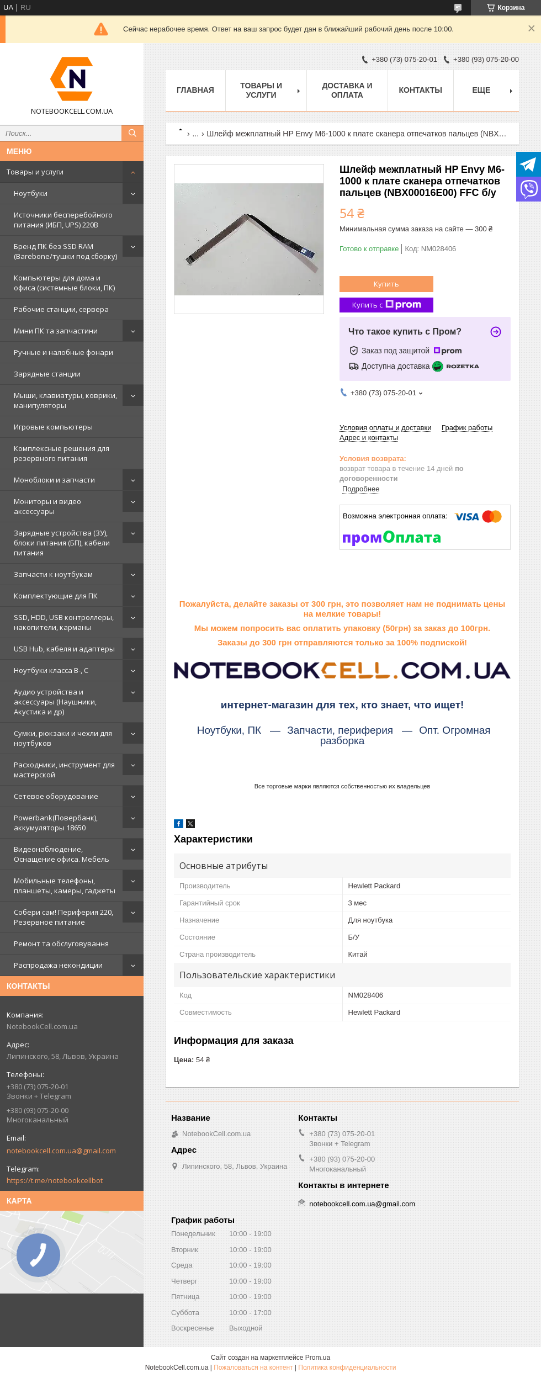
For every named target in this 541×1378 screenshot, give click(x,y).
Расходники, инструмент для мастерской (64, 770)
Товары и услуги (35, 172)
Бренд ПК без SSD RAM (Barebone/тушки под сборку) (65, 251)
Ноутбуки (30, 193)
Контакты (420, 90)
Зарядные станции (47, 374)
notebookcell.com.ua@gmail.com (61, 1151)
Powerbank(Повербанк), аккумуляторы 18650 (56, 823)
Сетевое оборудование (56, 796)
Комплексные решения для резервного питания (61, 453)
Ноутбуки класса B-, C (51, 670)
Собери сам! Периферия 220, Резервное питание (63, 917)
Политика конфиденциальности (347, 1367)
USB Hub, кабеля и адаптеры (64, 649)
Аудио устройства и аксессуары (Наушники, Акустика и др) (55, 702)
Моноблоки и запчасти (54, 480)
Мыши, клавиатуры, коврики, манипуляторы (65, 400)
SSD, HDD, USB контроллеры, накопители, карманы (64, 622)
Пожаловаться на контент (253, 1367)
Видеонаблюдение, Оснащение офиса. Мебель (61, 854)
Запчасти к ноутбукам (53, 574)
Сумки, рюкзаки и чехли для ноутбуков (63, 738)
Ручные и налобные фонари (63, 352)
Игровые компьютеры (53, 427)
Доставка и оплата (347, 90)
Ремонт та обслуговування (61, 943)
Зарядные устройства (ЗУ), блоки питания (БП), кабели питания (62, 543)
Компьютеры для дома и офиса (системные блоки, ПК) (64, 283)
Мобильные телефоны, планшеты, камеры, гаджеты (64, 885)
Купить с (386, 305)
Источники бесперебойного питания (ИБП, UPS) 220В (63, 220)
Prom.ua (317, 1357)
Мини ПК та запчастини (56, 331)
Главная (195, 90)
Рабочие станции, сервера (61, 309)
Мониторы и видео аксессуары (47, 506)
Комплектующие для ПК (56, 596)
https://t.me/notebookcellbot (55, 1180)
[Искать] (132, 133)
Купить (386, 284)
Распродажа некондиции (58, 965)
